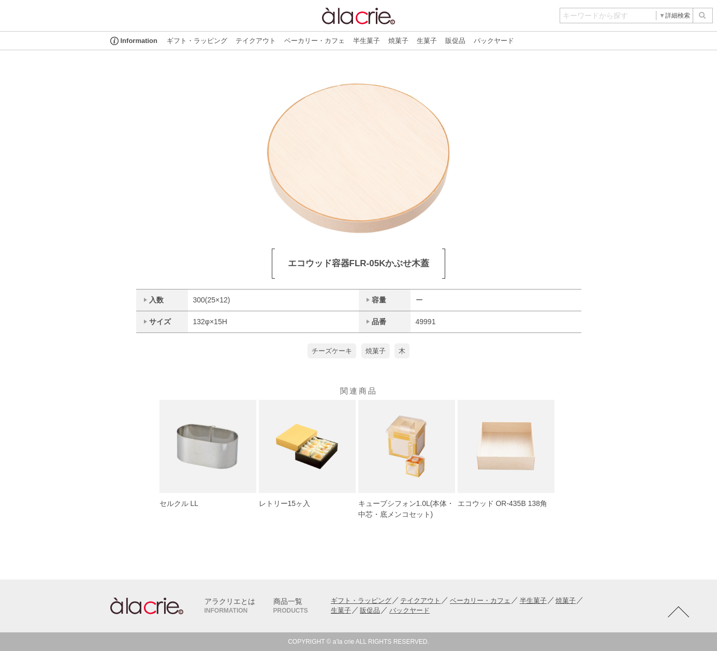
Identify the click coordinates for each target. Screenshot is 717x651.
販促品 (455, 41)
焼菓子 (398, 41)
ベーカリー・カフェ (314, 41)
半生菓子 (366, 41)
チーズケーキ (332, 351)
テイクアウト (256, 41)
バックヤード (494, 41)
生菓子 (427, 41)
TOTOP (678, 612)
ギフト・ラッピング (197, 41)
